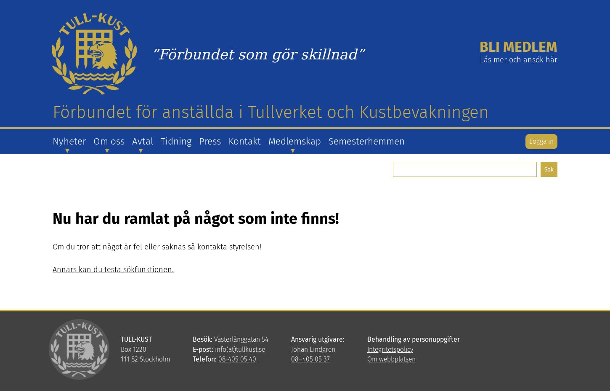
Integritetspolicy (390, 349)
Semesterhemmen (367, 141)
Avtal (142, 141)
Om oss (109, 141)
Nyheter (69, 141)
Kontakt (244, 141)
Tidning (176, 141)
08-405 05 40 (237, 359)
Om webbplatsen (391, 359)
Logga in (541, 141)
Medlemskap (294, 141)
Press (210, 141)
